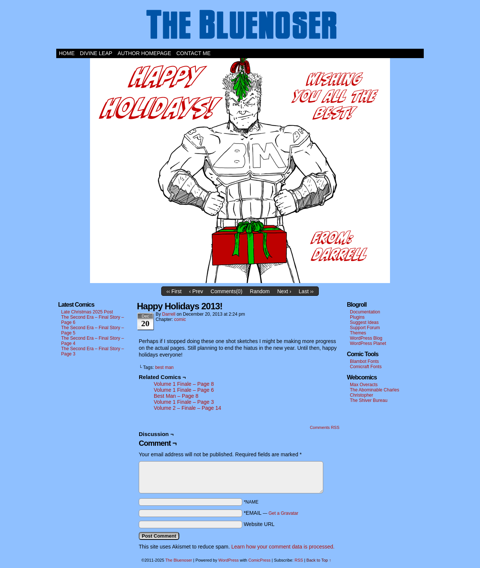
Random (260, 291)
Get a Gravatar (283, 513)
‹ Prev (196, 291)
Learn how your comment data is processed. (282, 547)
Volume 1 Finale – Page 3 (184, 402)
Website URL (259, 524)
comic (180, 319)
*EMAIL (271, 513)
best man (164, 367)
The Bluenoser (240, 26)
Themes (358, 333)
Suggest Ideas (364, 322)
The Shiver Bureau (368, 400)
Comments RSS (324, 427)
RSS (299, 560)
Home (67, 53)
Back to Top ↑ (318, 560)
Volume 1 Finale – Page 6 (184, 390)
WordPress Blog (366, 338)
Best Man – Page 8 (176, 396)
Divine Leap (96, 53)
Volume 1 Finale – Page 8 (184, 384)
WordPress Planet (368, 343)
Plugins (357, 317)
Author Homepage (144, 53)
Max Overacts (364, 384)
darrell (168, 314)
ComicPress (259, 560)
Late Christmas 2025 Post (87, 312)
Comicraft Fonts (366, 366)
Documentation (365, 312)
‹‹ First (174, 291)
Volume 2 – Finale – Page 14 (187, 408)
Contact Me (193, 53)
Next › (284, 291)
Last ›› (306, 291)
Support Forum (365, 327)
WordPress (228, 560)
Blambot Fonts (364, 361)
